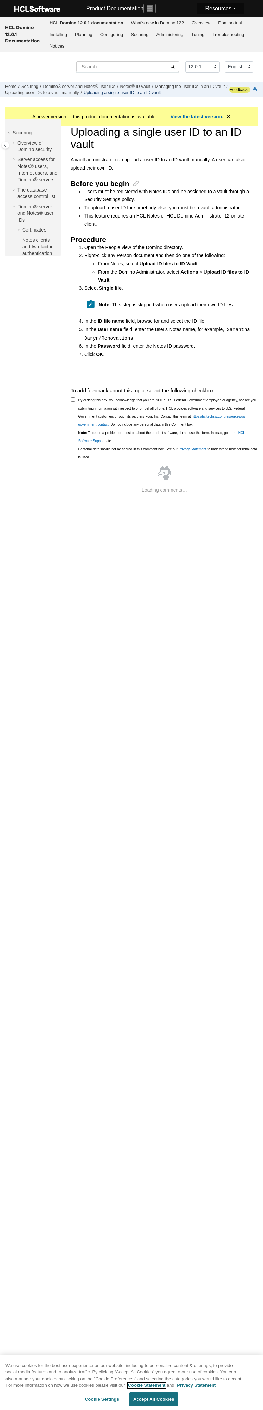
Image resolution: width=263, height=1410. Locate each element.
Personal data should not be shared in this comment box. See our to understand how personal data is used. (168, 453)
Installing (58, 34)
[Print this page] (255, 90)
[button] (10, 133)
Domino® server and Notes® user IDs (79, 86)
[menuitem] (86, 23)
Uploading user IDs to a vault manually (42, 92)
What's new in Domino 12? (157, 22)
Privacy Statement (192, 449)
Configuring (111, 34)
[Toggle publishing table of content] (5, 145)
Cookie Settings (102, 1402)
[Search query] (127, 66)
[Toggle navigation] (149, 8)
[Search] (172, 66)
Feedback (238, 89)
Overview (201, 22)
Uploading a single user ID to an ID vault (122, 92)
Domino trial (230, 22)
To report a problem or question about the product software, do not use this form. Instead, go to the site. (161, 437)
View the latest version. (196, 116)
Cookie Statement (147, 1388)
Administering (169, 34)
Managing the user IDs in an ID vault (190, 86)
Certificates (34, 230)
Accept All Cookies (153, 1402)
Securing (139, 34)
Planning (83, 34)
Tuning (197, 34)
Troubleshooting (228, 34)
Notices (57, 46)
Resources (218, 8)
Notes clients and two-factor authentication (37, 246)
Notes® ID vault (135, 86)
